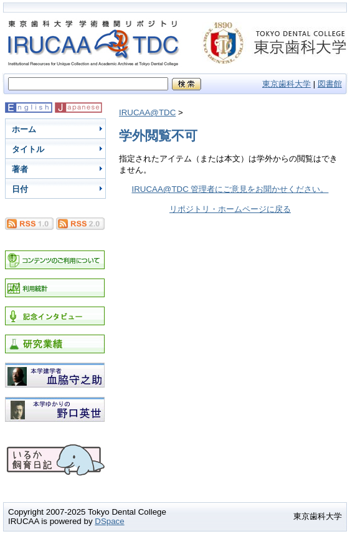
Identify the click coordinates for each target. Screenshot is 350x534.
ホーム (24, 129)
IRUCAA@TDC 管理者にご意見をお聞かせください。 (230, 189)
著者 (20, 169)
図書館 (330, 83)
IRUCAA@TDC (147, 112)
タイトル (28, 149)
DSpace (109, 521)
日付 (20, 189)
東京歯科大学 (286, 83)
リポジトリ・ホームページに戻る (230, 209)
